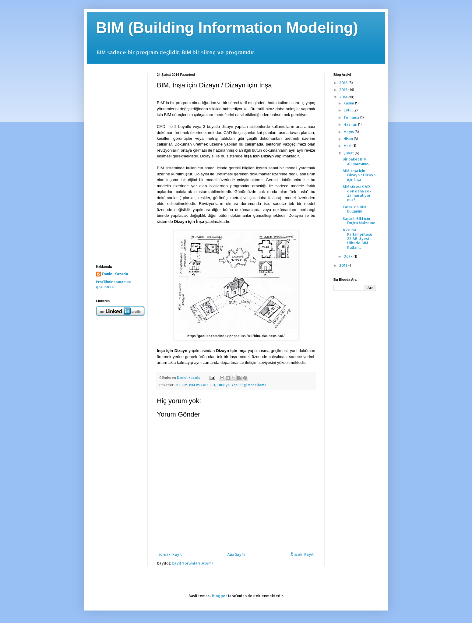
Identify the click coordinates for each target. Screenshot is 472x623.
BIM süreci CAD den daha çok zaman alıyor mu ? (357, 193)
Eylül (348, 110)
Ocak (348, 256)
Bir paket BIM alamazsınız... (356, 161)
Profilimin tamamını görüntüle (113, 284)
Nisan (348, 138)
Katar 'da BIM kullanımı (354, 209)
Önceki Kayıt (302, 554)
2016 (344, 82)
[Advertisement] (117, 164)
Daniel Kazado (115, 274)
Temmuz (351, 117)
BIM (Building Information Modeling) (227, 27)
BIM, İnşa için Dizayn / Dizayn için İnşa (359, 175)
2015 (343, 89)
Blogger (219, 595)
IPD (212, 385)
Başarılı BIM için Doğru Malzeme (359, 220)
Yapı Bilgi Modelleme (248, 385)
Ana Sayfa (236, 554)
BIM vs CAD (198, 385)
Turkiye (223, 385)
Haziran (350, 124)
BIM (184, 385)
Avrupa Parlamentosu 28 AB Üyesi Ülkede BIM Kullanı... (357, 238)
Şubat (349, 153)
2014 (343, 97)
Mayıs (349, 131)
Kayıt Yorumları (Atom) (192, 563)
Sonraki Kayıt (170, 554)
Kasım (349, 103)
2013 (343, 265)
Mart (348, 145)
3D (177, 385)
